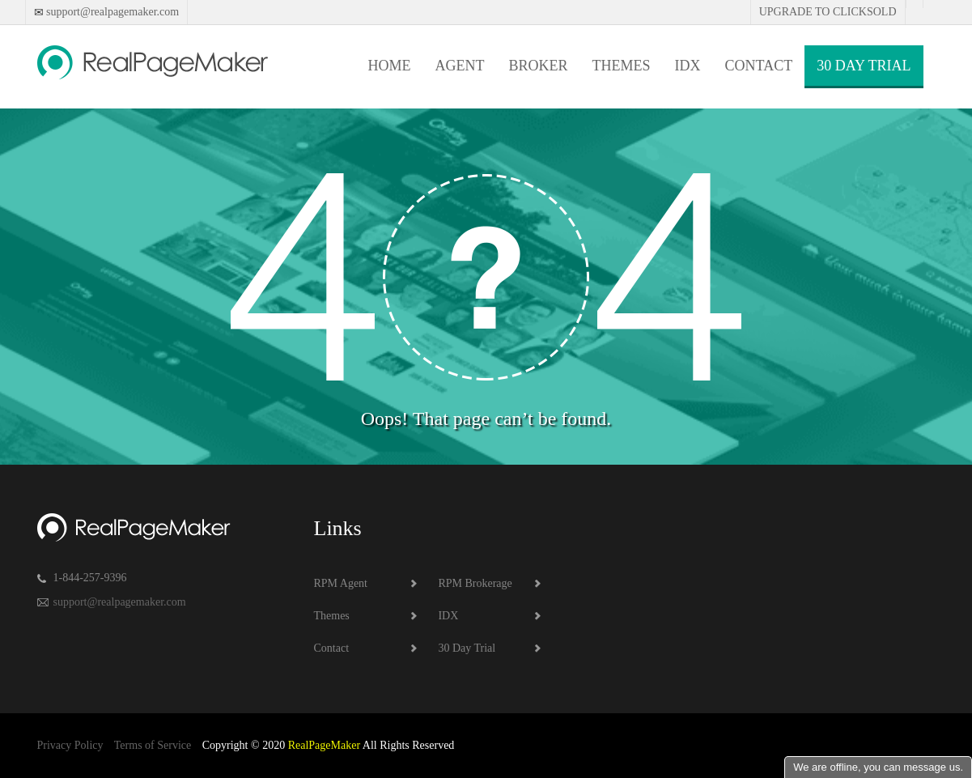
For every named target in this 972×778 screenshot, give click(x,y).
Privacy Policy (70, 745)
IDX (688, 65)
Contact (759, 65)
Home (389, 65)
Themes (621, 65)
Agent (460, 65)
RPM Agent (341, 583)
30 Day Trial (863, 65)
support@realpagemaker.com (112, 12)
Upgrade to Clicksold (828, 12)
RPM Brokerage (474, 583)
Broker (538, 65)
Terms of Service (152, 745)
